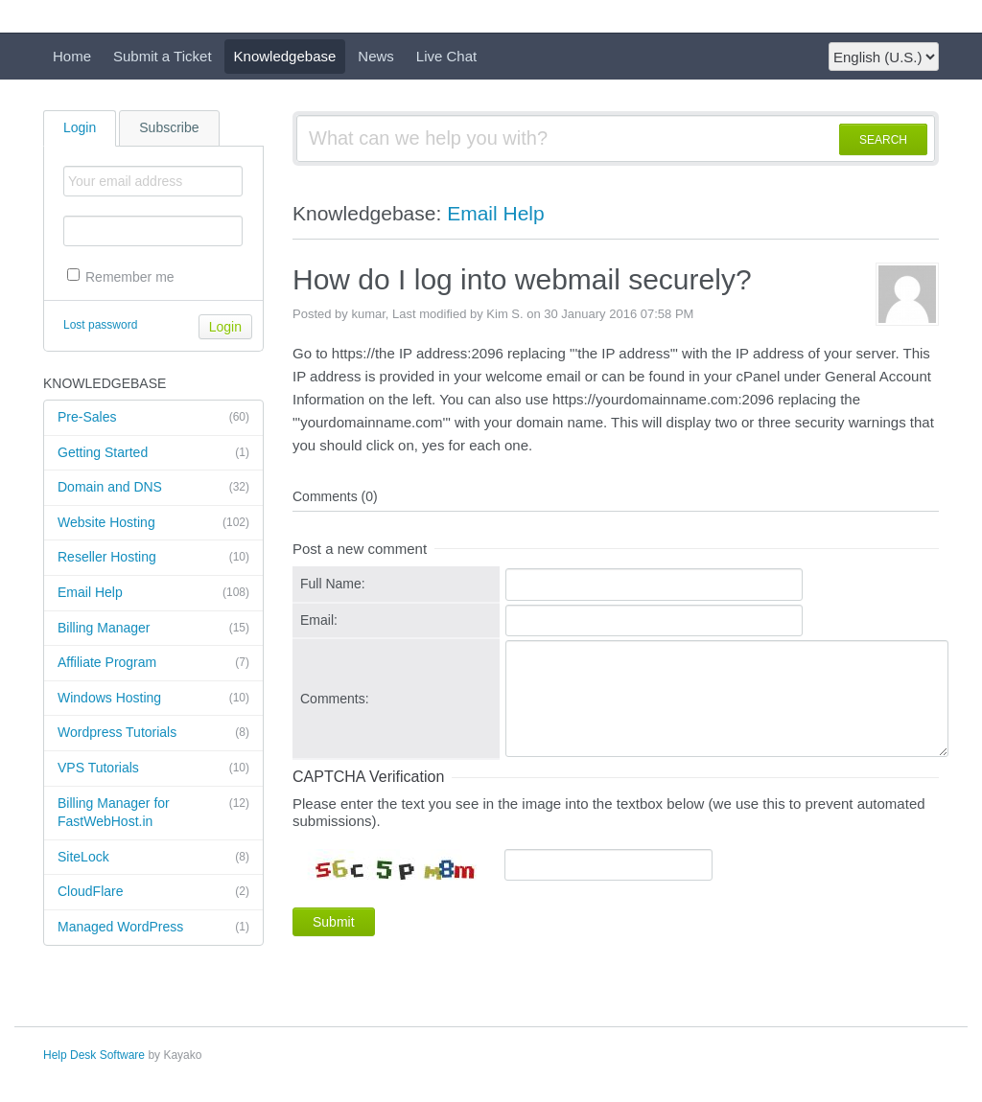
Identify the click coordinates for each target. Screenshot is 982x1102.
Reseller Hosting (153, 557)
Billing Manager (153, 628)
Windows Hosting (153, 698)
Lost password (100, 325)
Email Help (153, 593)
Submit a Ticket (162, 56)
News (376, 56)
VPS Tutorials (153, 768)
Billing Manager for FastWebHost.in (153, 812)
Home (72, 56)
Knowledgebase (285, 56)
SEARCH (883, 140)
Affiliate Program (153, 663)
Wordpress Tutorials (153, 733)
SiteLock (153, 857)
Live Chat (446, 56)
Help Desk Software (94, 1055)
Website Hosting (153, 523)
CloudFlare (153, 892)
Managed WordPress (153, 927)
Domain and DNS (153, 487)
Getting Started (153, 453)
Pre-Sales (153, 417)
